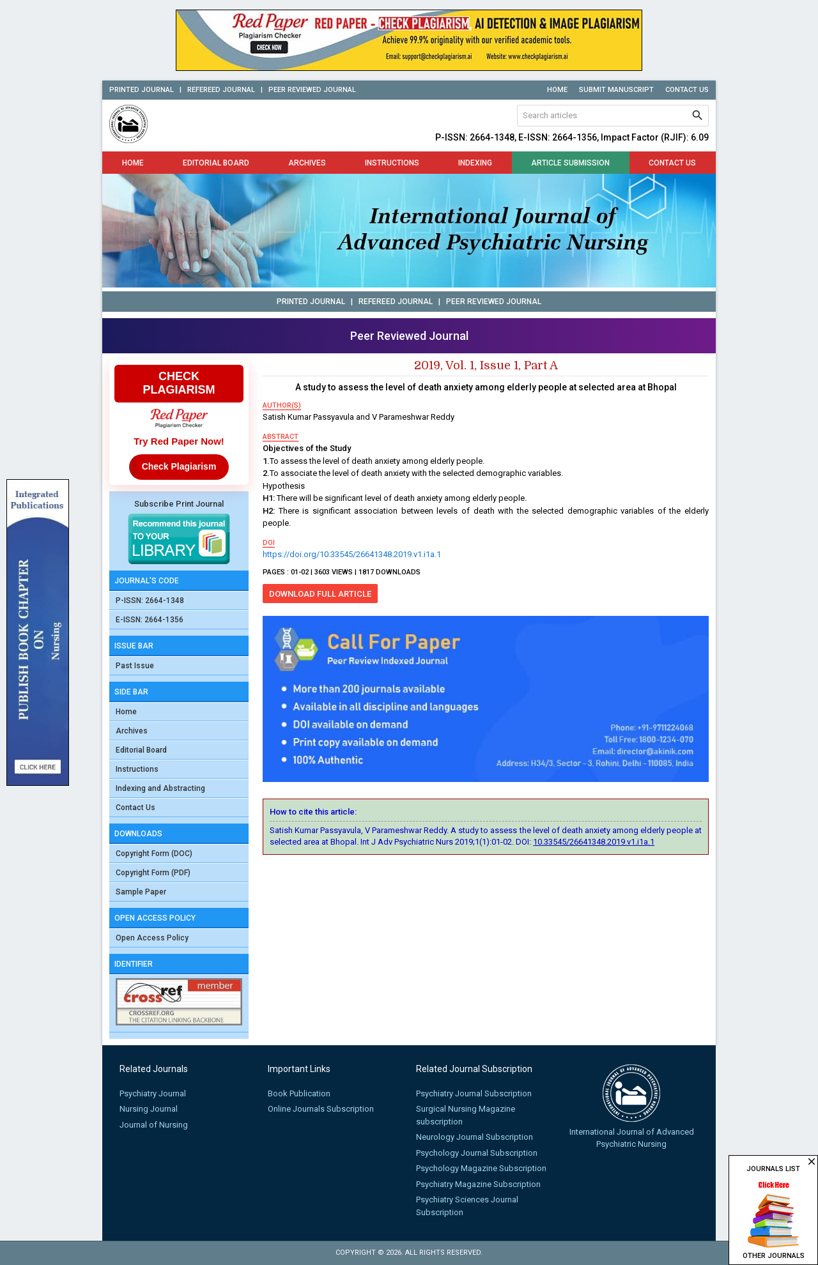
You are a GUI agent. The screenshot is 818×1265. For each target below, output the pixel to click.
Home (557, 90)
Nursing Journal (149, 1109)
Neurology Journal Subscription (474, 1137)
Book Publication (299, 1093)
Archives (307, 162)
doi (269, 543)
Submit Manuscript (616, 90)
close (811, 1161)
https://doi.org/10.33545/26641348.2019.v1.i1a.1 (352, 554)
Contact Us (687, 90)
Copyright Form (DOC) (154, 853)
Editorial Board (216, 162)
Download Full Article (320, 594)
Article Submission (570, 162)
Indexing (475, 162)
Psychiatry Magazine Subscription (478, 1184)
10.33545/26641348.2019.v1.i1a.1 (593, 842)
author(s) (282, 405)
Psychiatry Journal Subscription (474, 1093)
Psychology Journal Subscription (476, 1153)
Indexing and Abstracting (160, 788)
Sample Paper (141, 891)
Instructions (392, 162)
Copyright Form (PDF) (153, 872)
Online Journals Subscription (321, 1109)
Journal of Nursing (154, 1125)
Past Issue (135, 665)
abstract (280, 437)
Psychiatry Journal (153, 1093)
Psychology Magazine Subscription (481, 1168)
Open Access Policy (152, 937)
